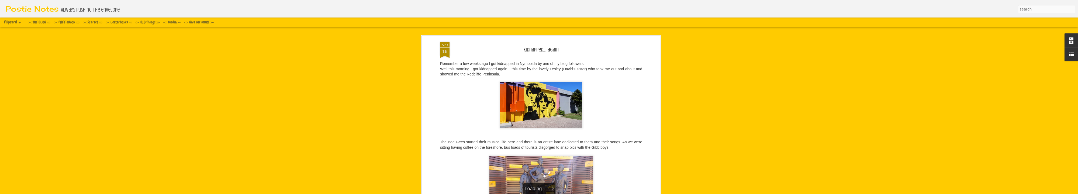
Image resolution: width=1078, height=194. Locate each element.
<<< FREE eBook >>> (66, 22)
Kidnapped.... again (541, 50)
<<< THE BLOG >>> (39, 22)
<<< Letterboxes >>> (119, 22)
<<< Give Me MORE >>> (199, 22)
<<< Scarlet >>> (92, 22)
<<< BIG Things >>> (148, 22)
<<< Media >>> (172, 22)
